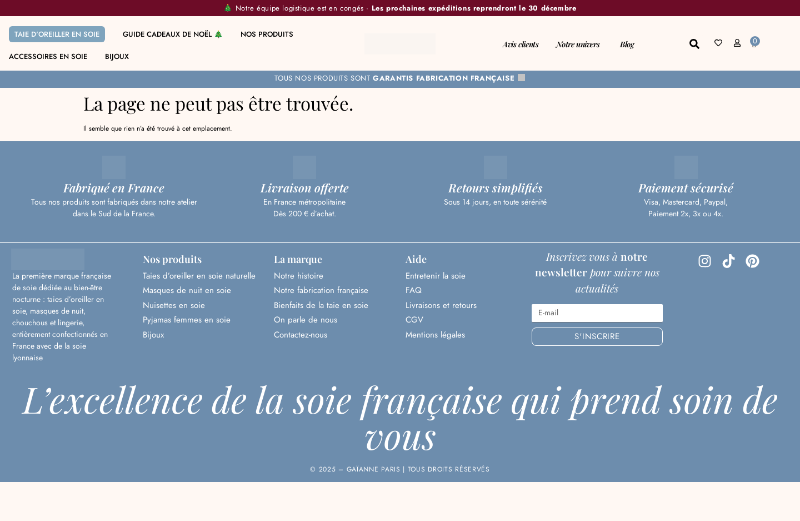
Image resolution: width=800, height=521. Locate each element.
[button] (694, 44)
